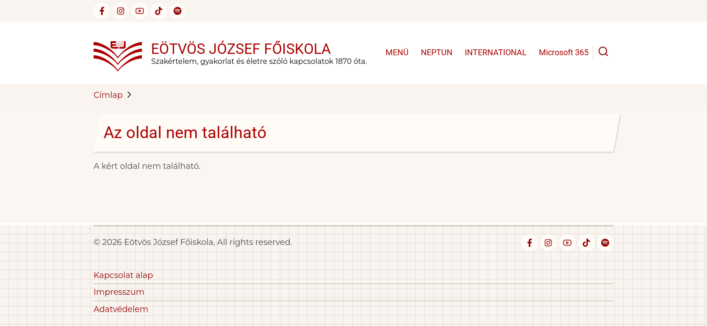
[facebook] (102, 11)
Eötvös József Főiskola (241, 49)
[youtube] (140, 11)
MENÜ (397, 52)
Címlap (108, 95)
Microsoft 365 (564, 52)
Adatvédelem (121, 309)
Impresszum (119, 292)
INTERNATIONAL (496, 52)
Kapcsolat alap (123, 275)
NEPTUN (436, 52)
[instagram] (121, 11)
